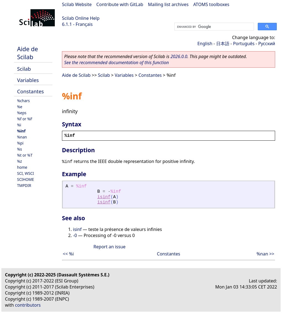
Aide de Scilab (27, 53)
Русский (266, 43)
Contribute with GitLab (119, 4)
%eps (21, 112)
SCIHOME (25, 179)
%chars (23, 100)
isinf (103, 197)
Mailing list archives (168, 4)
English (204, 43)
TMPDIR (24, 185)
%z (19, 161)
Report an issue (109, 247)
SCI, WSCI (25, 173)
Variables (28, 80)
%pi (20, 143)
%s (19, 149)
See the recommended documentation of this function (116, 62)
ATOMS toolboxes (211, 4)
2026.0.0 (178, 56)
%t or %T (24, 155)
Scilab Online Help (80, 18)
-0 (75, 235)
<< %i (68, 254)
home (22, 167)
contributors (28, 305)
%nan (22, 137)
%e (19, 106)
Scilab (24, 68)
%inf (21, 131)
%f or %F (24, 118)
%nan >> (265, 254)
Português (243, 43)
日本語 (222, 43)
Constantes (30, 91)
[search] (213, 26)
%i (19, 124)
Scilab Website (77, 4)
